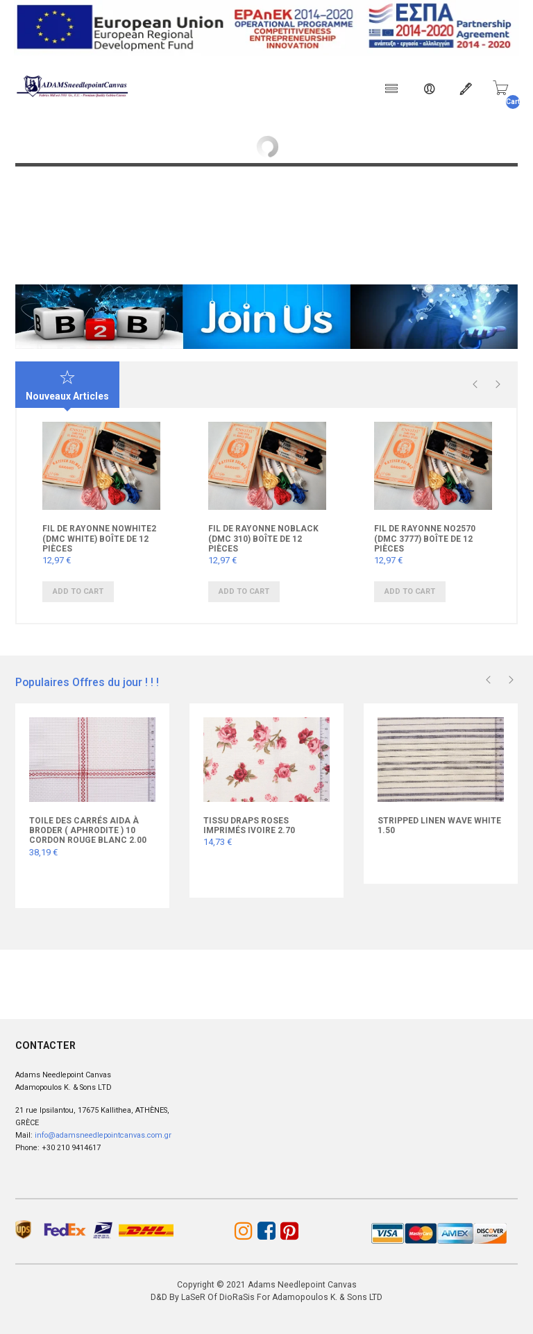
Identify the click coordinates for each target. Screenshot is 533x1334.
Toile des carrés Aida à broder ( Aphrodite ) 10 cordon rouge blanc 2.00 (87, 830)
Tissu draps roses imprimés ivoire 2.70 (249, 825)
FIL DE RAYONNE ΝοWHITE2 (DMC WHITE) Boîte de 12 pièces (99, 539)
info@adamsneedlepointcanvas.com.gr (103, 1134)
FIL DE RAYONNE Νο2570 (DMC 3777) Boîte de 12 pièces (424, 539)
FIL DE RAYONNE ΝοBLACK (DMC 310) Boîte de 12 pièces (263, 539)
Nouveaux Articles (67, 385)
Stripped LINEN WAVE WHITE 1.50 (439, 825)
